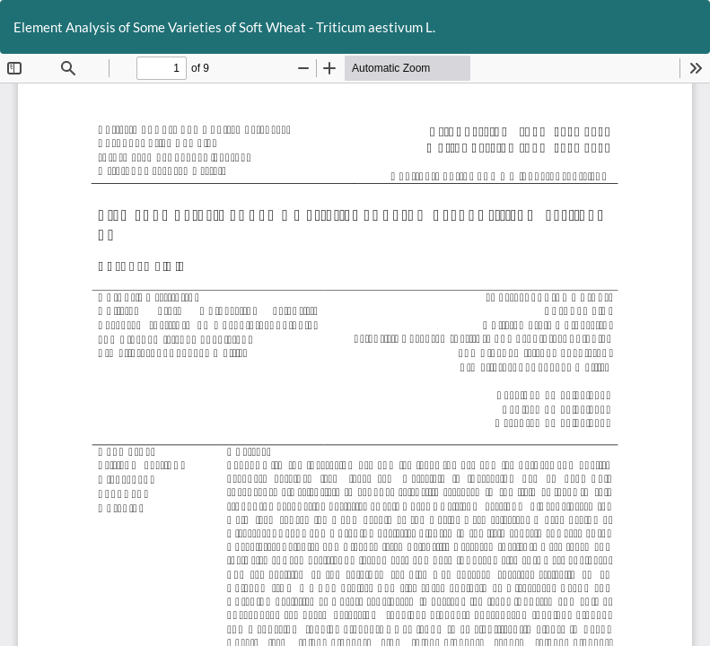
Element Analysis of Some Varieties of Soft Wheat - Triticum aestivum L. (224, 27)
